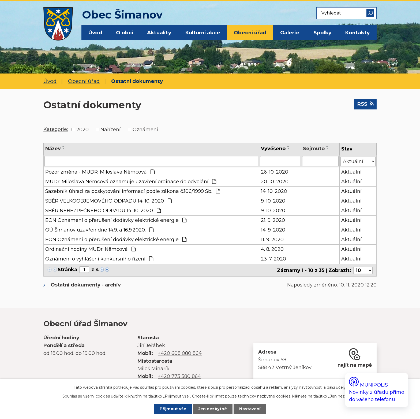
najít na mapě (355, 364)
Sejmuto (314, 149)
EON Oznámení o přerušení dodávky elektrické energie (115, 220)
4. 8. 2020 (272, 249)
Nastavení (250, 409)
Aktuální (351, 172)
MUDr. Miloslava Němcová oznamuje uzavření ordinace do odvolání (130, 182)
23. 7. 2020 (273, 259)
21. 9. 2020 (273, 220)
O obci (124, 33)
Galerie (289, 33)
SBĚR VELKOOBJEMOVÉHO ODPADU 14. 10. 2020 (108, 201)
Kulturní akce (202, 33)
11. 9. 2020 (272, 239)
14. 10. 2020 (274, 191)
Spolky (322, 33)
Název (53, 149)
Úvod (95, 33)
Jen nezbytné (213, 409)
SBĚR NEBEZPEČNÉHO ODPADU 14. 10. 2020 (103, 211)
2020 (82, 129)
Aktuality (159, 33)
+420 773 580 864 (179, 376)
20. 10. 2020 (275, 182)
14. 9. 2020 (273, 230)
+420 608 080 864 (180, 353)
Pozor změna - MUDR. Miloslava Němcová (100, 172)
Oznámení (145, 129)
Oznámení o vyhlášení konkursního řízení (99, 259)
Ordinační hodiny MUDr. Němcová (90, 249)
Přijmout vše (172, 409)
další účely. (337, 387)
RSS (364, 104)
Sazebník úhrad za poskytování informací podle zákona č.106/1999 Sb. (132, 191)
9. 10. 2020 (273, 201)
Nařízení (110, 129)
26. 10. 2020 (274, 172)
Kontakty (357, 33)
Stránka (67, 270)
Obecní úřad (250, 33)
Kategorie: (55, 129)
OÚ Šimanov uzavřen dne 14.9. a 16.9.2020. (99, 230)
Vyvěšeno (273, 149)
